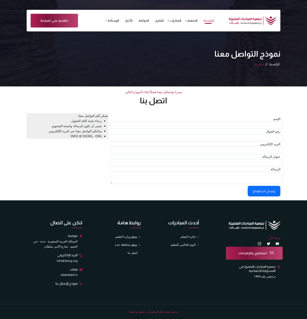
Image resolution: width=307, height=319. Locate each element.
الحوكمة (144, 20)
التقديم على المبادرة (54, 21)
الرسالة (275, 169)
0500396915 (69, 275)
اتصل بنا (132, 253)
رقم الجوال (273, 131)
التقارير (159, 20)
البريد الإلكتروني (270, 144)
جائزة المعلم (188, 236)
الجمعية (192, 20)
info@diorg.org (67, 261)
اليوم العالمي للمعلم (183, 244)
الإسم (276, 119)
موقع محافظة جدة (126, 244)
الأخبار (128, 20)
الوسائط (113, 20)
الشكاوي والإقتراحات (252, 253)
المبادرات (175, 20)
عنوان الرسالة (271, 156)
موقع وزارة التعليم (126, 236)
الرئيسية (209, 20)
